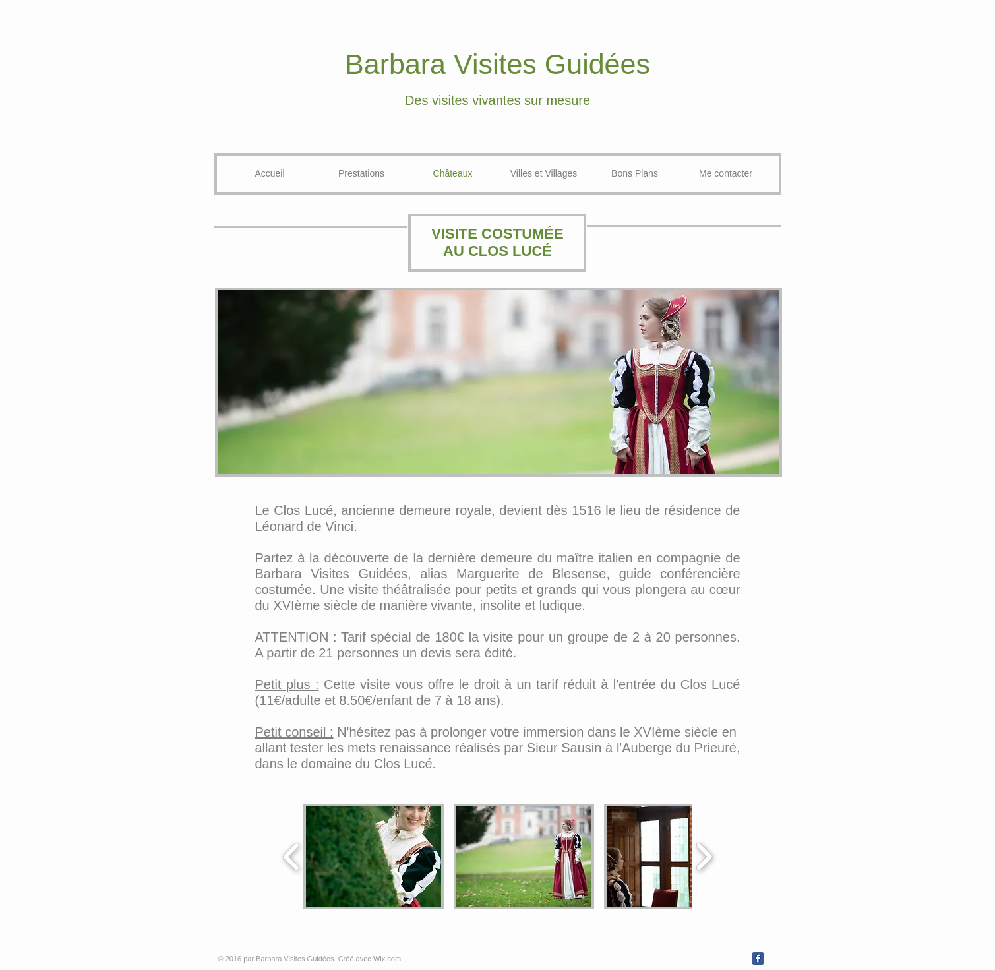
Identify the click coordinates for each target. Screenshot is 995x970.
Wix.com (387, 959)
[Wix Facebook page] (758, 958)
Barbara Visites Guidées (497, 64)
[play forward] (704, 856)
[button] (373, 856)
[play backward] (292, 856)
